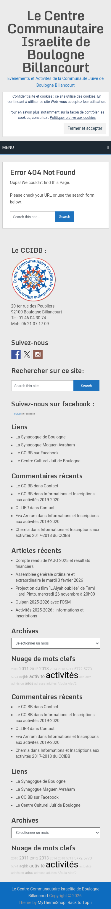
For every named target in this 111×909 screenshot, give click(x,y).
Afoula (62, 684)
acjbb (23, 677)
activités (62, 675)
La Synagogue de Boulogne (41, 437)
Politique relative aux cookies (73, 118)
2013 (44, 668)
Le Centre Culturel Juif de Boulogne (48, 460)
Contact (51, 486)
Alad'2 (72, 684)
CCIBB (17, 413)
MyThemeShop (51, 902)
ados (29, 683)
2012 (34, 669)
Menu (8, 147)
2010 (14, 669)
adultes (51, 684)
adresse (39, 684)
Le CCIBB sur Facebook (37, 453)
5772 (78, 669)
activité (37, 676)
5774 (14, 677)
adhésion (17, 684)
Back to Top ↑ (79, 902)
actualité (85, 677)
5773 (87, 669)
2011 (24, 668)
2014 (53, 669)
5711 (69, 669)
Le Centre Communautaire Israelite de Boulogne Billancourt (55, 41)
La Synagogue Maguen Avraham (45, 445)
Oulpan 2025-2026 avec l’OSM (43, 602)
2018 (61, 669)
